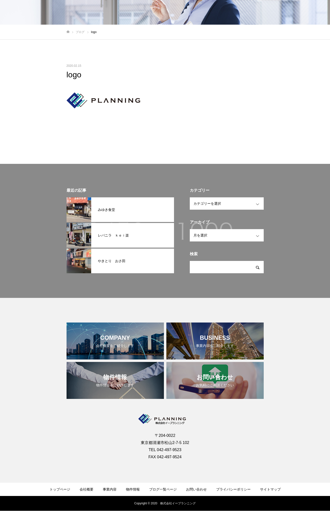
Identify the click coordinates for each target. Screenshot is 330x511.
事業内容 (242, 13)
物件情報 (265, 13)
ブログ (286, 13)
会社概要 (219, 13)
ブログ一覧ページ (163, 489)
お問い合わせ (310, 13)
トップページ (60, 489)
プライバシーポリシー (233, 489)
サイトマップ (270, 489)
